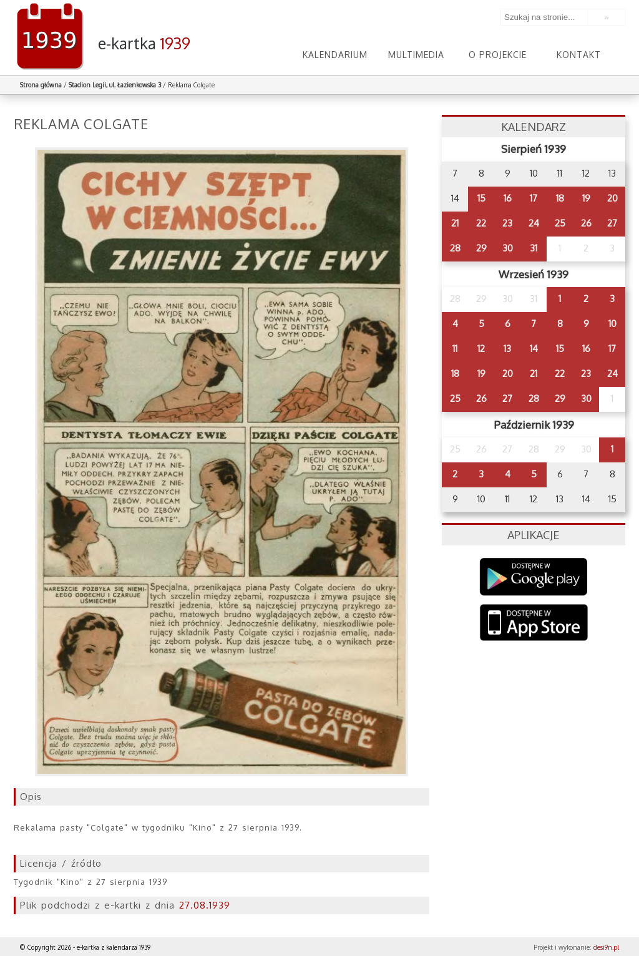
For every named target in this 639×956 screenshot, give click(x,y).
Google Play (533, 577)
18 (560, 198)
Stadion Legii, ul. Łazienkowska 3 (115, 85)
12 (481, 348)
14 (534, 348)
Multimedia (416, 54)
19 (586, 198)
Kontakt (579, 54)
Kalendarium (335, 54)
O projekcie (498, 54)
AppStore (533, 623)
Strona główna (41, 85)
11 (454, 348)
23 (507, 223)
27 (612, 223)
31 (533, 248)
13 (507, 348)
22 (481, 223)
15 (481, 198)
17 (533, 198)
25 (560, 223)
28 (455, 248)
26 (586, 223)
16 (508, 198)
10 (612, 323)
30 (507, 248)
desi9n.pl (606, 947)
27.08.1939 (204, 905)
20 (612, 198)
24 (534, 223)
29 (481, 248)
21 (455, 223)
